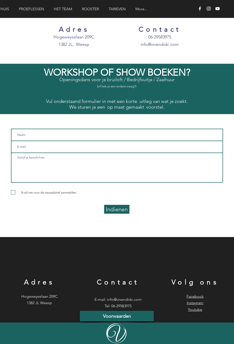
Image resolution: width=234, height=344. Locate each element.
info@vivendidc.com (160, 44)
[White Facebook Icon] (199, 8)
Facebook (195, 296)
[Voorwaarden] (117, 316)
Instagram (195, 303)
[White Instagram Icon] (208, 8)
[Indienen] (116, 209)
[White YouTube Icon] (217, 8)
